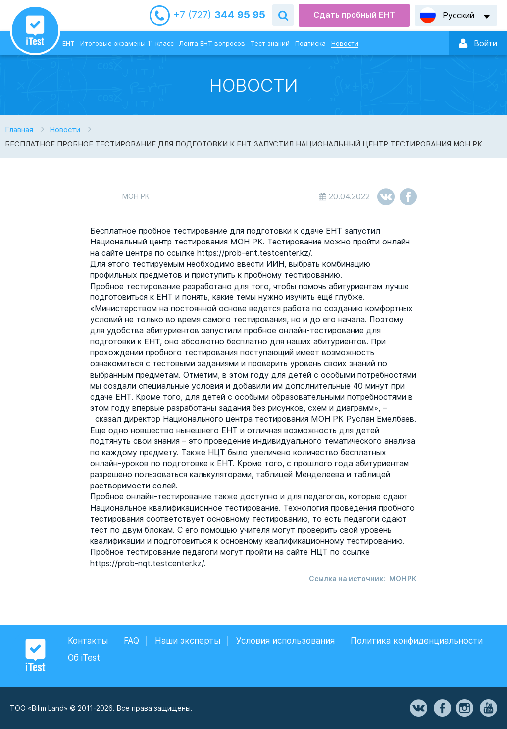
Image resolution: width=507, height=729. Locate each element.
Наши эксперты (187, 641)
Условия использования (285, 641)
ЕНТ (68, 43)
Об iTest (84, 658)
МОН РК (403, 578)
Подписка (310, 43)
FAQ (131, 641)
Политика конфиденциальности (417, 641)
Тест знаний (270, 43)
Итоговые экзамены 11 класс (127, 43)
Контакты (88, 641)
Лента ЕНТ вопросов (212, 43)
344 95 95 (219, 15)
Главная (19, 129)
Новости (344, 43)
